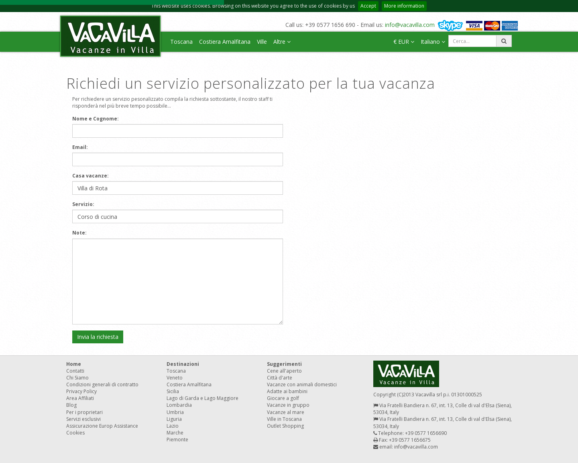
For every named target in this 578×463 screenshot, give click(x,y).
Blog (71, 405)
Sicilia (173, 391)
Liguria (174, 419)
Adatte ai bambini (287, 391)
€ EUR (403, 41)
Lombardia (179, 405)
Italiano (433, 41)
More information (404, 5)
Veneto (175, 377)
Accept (368, 5)
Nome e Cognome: (95, 118)
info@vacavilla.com (410, 25)
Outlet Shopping (285, 425)
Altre (282, 41)
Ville (262, 41)
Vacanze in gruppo (288, 405)
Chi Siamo (77, 377)
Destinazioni (183, 364)
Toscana (181, 41)
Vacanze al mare (285, 412)
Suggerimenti (284, 364)
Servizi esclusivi (83, 419)
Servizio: (83, 204)
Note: (79, 232)
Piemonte (177, 439)
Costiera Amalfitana (224, 41)
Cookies (75, 432)
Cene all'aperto (284, 370)
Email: (80, 147)
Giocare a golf (283, 398)
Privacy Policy (81, 391)
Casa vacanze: (90, 175)
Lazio (173, 425)
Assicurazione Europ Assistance (102, 425)
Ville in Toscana (284, 419)
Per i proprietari (84, 412)
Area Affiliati (80, 398)
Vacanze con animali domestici (302, 384)
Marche (175, 432)
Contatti (75, 370)
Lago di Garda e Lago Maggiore (202, 398)
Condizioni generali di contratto (102, 384)
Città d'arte (279, 377)
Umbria (175, 412)
